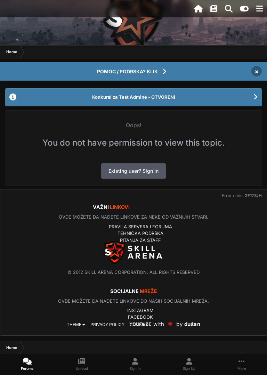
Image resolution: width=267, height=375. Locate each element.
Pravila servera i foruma (140, 226)
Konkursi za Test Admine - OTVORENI (133, 97)
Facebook (140, 317)
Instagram (140, 310)
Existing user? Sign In (133, 171)
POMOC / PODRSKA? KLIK (127, 71)
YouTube (140, 324)
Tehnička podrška (140, 233)
